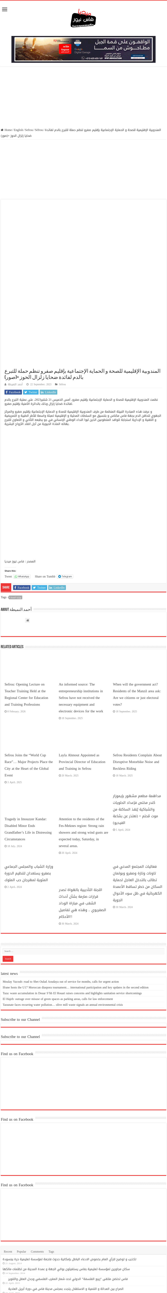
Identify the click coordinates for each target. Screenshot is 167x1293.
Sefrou (29, 130)
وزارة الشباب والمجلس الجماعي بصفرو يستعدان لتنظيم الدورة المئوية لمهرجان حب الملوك (28, 791)
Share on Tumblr (45, 494)
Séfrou (39, 130)
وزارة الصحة (15, 515)
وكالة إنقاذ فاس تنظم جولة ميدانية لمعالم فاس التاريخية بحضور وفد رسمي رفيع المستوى (67, 1216)
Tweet (8, 494)
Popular (21, 1169)
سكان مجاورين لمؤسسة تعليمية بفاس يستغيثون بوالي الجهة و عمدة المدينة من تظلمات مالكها (66, 1186)
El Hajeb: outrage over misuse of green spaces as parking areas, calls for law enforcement (58, 916)
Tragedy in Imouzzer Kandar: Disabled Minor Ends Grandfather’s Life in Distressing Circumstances (27, 746)
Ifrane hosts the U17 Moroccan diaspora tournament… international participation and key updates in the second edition (75, 905)
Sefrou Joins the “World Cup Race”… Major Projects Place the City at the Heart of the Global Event (28, 682)
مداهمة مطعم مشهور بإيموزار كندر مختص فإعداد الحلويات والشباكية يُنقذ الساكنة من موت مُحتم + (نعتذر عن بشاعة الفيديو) (137, 727)
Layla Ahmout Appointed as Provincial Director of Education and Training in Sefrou (82, 679)
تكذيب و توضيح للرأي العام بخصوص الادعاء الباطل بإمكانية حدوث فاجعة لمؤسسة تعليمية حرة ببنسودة (69, 1177)
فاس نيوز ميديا (14, 479)
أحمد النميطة (15, 302)
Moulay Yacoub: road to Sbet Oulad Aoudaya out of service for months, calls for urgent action (61, 899)
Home (6, 130)
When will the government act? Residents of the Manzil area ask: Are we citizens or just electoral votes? (137, 612)
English (18, 130)
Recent (8, 1169)
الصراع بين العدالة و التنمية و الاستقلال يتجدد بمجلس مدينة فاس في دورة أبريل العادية (66, 1206)
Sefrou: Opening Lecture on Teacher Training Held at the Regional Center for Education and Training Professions (26, 612)
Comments (37, 1169)
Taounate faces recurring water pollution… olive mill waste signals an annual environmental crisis (63, 922)
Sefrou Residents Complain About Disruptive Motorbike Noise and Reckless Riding (137, 679)
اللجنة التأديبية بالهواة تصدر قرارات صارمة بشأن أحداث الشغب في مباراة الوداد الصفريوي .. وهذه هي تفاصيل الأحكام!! (82, 821)
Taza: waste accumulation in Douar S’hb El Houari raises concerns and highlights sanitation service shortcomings (72, 911)
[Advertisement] (83, 97)
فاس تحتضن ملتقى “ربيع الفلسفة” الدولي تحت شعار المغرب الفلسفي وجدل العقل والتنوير (67, 1196)
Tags (51, 1169)
